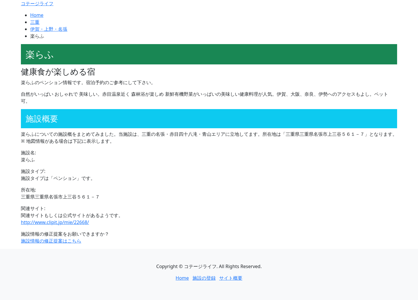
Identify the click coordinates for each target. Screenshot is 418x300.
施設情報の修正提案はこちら (51, 241)
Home (37, 15)
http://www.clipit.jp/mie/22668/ (55, 222)
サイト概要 (230, 278)
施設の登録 (204, 278)
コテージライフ (37, 3)
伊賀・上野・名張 (48, 29)
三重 (34, 22)
